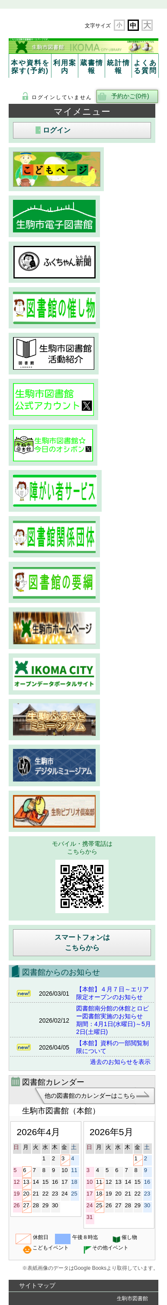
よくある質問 (145, 66)
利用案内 (65, 66)
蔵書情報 (91, 66)
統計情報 (118, 66)
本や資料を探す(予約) (30, 66)
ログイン (57, 130)
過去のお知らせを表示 (120, 1061)
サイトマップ (37, 1285)
